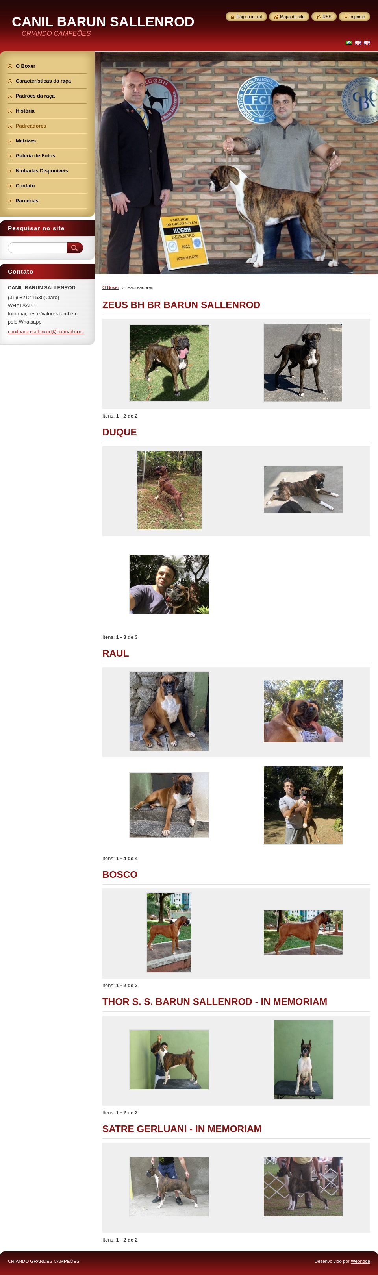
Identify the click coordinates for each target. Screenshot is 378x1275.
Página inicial (249, 16)
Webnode (360, 1261)
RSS (326, 16)
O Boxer (110, 287)
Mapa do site (292, 16)
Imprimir (357, 16)
